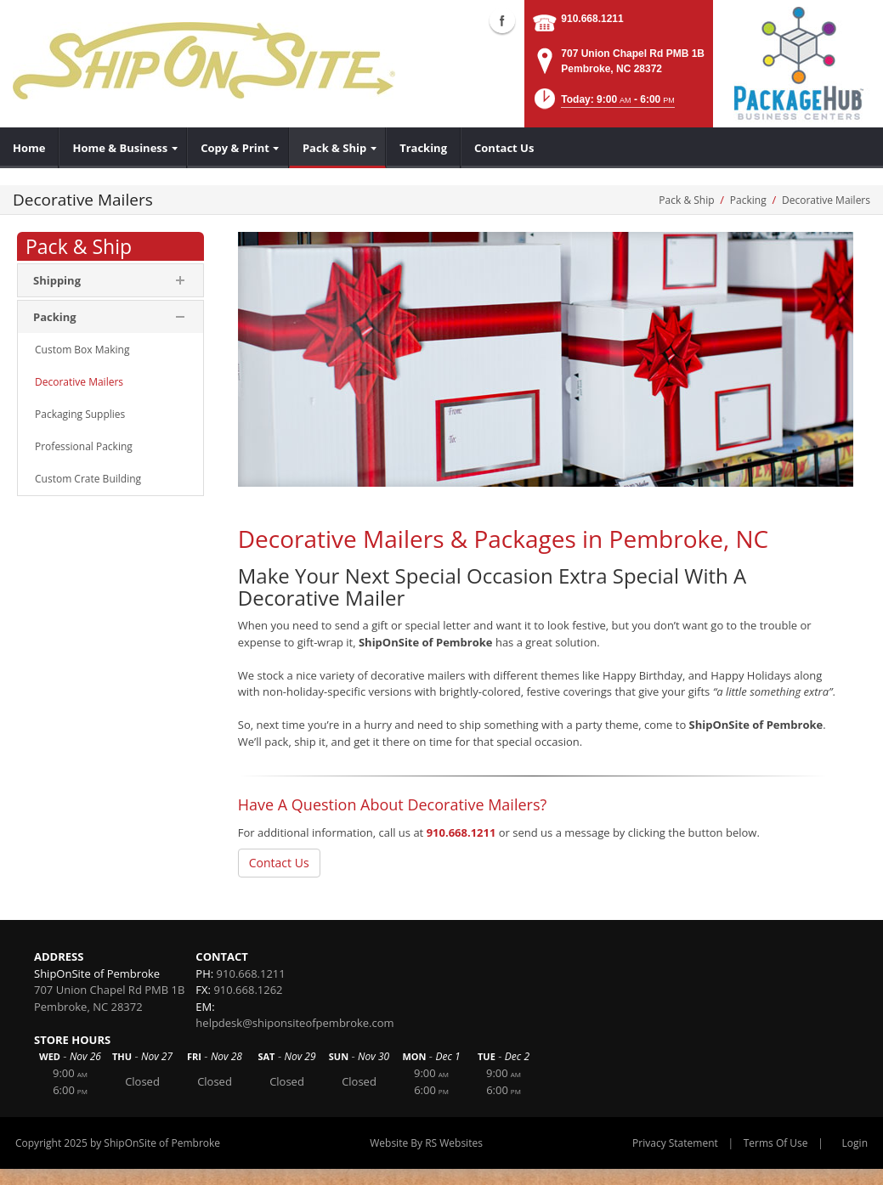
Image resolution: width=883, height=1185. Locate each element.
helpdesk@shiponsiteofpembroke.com (294, 1022)
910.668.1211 (592, 19)
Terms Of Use (776, 1143)
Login (855, 1143)
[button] (603, 104)
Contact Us (279, 863)
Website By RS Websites (426, 1143)
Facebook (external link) (502, 20)
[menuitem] (29, 147)
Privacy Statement (675, 1143)
